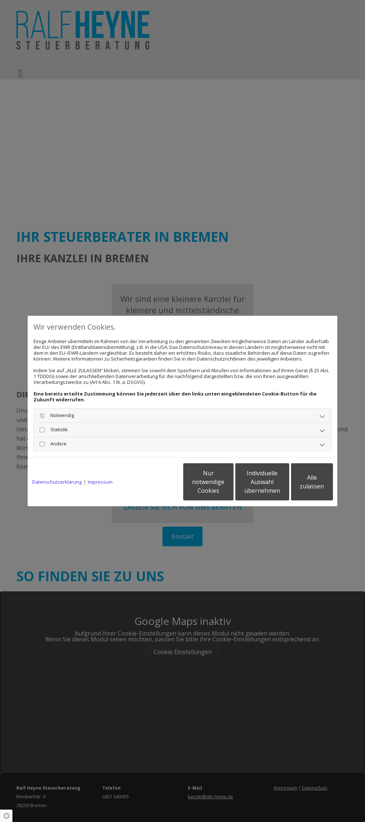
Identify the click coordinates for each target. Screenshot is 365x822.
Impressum (100, 482)
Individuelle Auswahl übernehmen (230, 482)
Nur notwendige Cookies (160, 481)
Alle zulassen (299, 482)
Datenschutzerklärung (57, 482)
